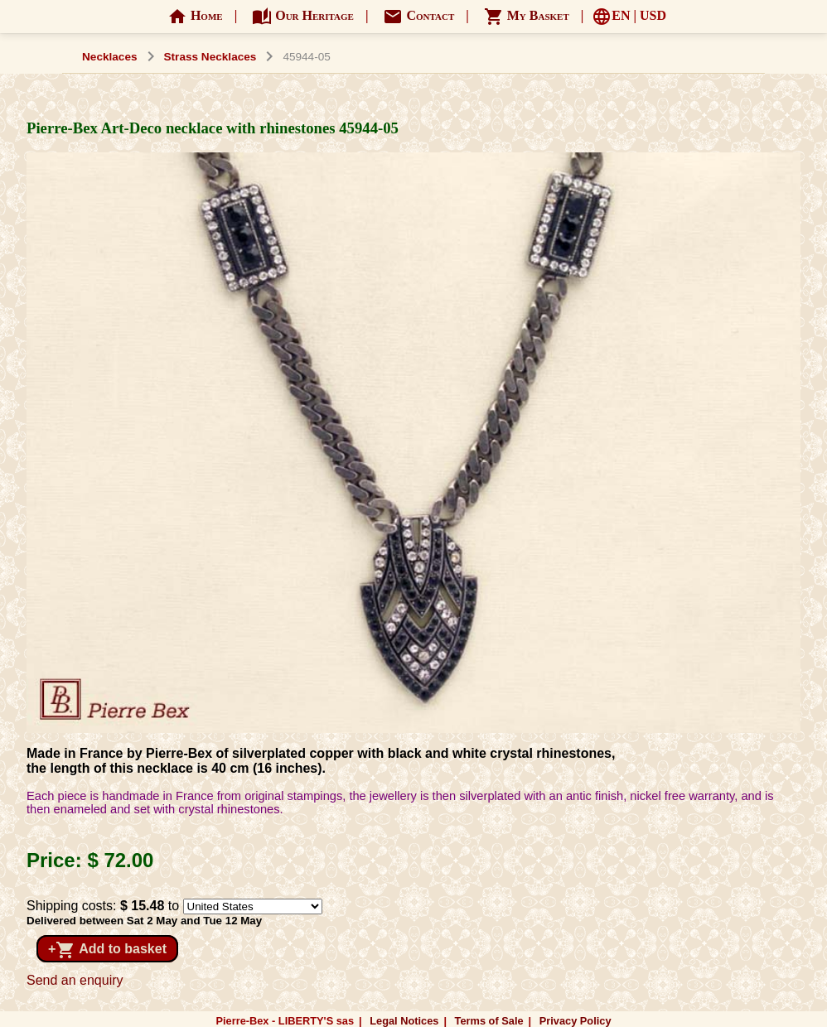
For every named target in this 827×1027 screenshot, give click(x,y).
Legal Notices (404, 1021)
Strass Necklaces (210, 57)
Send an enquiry (75, 980)
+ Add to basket (107, 950)
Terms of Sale (489, 1021)
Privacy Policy (575, 1021)
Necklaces (110, 57)
